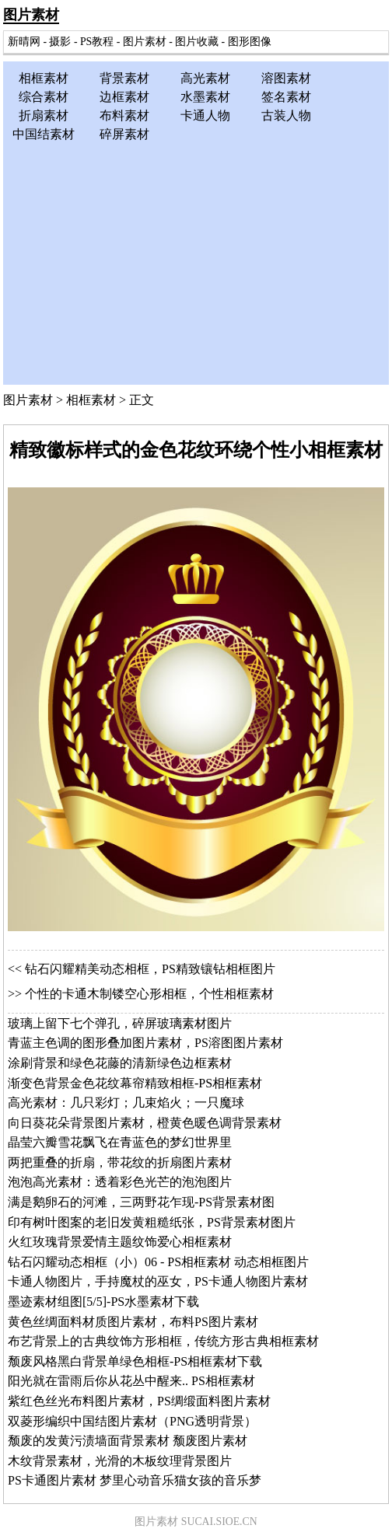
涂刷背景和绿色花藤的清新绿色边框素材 (120, 1063)
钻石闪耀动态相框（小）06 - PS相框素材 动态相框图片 (158, 1262)
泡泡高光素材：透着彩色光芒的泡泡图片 (120, 1181)
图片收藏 (197, 41)
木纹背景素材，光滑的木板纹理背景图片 (120, 1460)
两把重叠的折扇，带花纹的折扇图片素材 (120, 1162)
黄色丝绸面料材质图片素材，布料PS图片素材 (133, 1321)
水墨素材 (205, 96)
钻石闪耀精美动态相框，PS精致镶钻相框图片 (150, 968)
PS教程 (97, 41)
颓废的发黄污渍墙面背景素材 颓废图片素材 (127, 1440)
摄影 (60, 41)
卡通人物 (205, 115)
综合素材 (43, 96)
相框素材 (43, 78)
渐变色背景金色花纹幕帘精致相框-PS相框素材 (135, 1083)
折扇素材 (43, 115)
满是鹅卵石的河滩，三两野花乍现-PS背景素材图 (141, 1202)
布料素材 (124, 115)
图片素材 (31, 15)
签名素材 (286, 96)
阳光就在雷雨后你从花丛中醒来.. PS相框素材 (131, 1380)
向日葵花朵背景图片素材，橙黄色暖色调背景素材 (145, 1122)
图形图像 (249, 41)
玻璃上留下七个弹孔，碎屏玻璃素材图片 (120, 1023)
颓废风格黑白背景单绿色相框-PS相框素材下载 (135, 1361)
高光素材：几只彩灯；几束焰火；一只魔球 (126, 1102)
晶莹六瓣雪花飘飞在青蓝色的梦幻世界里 (120, 1142)
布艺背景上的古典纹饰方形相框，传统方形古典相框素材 (163, 1341)
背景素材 (124, 78)
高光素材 (205, 78)
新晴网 (24, 41)
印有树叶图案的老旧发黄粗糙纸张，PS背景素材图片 (152, 1222)
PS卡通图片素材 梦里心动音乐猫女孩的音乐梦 (134, 1480)
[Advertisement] (196, 260)
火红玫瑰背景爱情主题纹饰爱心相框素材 (120, 1241)
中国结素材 (43, 134)
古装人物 (286, 115)
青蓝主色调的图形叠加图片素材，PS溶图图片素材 (145, 1042)
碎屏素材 (124, 134)
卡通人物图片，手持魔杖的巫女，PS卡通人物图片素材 (158, 1281)
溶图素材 (286, 78)
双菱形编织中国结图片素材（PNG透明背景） (132, 1421)
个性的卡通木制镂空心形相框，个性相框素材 (149, 993)
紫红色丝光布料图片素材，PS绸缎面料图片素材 (139, 1401)
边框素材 (124, 96)
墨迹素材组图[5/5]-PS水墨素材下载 (103, 1301)
